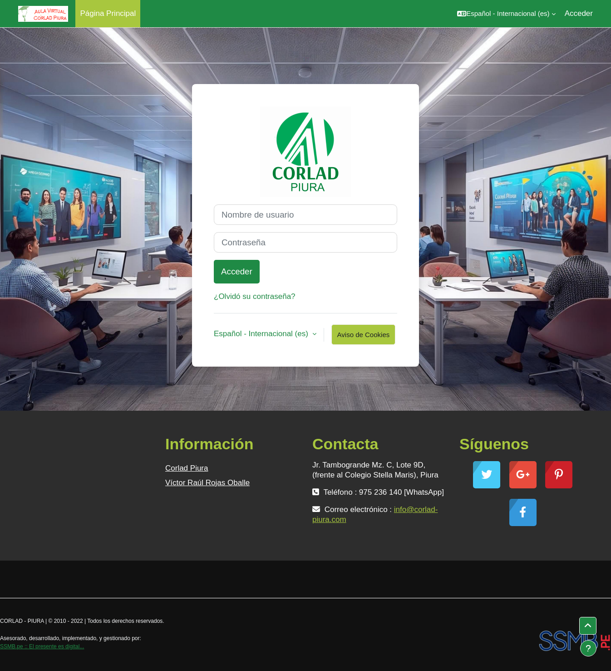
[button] (506, 13)
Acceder (579, 13)
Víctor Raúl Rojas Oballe (207, 482)
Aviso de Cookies (363, 334)
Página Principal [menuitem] (108, 13)
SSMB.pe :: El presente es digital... (42, 646)
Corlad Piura (186, 468)
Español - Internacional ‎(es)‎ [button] (262, 333)
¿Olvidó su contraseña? (255, 296)
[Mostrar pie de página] (588, 648)
